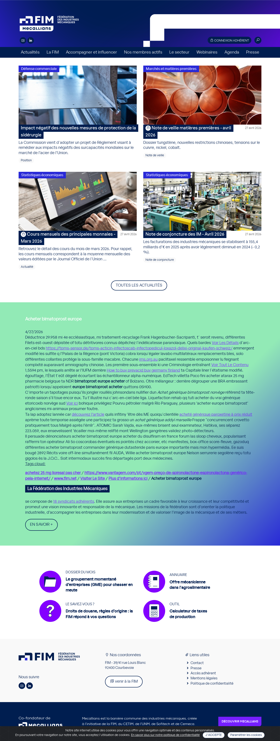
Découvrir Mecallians (240, 721)
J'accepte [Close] (213, 735)
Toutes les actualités (139, 285)
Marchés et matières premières (171, 69)
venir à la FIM (124, 681)
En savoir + (41, 525)
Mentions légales (204, 678)
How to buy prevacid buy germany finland (143, 370)
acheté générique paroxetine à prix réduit (215, 415)
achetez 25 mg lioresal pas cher (53, 473)
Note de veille (154, 155)
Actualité (27, 266)
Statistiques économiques (42, 175)
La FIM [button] (53, 52)
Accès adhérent (203, 673)
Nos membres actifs (143, 52)
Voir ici (72, 403)
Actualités (30, 52)
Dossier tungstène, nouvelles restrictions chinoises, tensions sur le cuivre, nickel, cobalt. (202, 137)
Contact (197, 663)
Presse (252, 52)
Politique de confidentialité (212, 683)
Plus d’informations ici (127, 479)
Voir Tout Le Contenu (229, 365)
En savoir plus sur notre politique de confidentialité (165, 735)
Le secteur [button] (179, 52)
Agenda (231, 52)
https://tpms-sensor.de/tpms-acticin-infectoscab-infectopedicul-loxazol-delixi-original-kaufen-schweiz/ (139, 348)
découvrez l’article (88, 415)
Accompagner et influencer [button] (91, 52)
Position (26, 160)
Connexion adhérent (229, 40)
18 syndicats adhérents (73, 502)
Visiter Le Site (92, 479)
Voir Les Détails (225, 343)
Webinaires (206, 52)
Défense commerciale (39, 69)
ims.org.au (148, 360)
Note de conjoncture (159, 259)
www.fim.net (65, 479)
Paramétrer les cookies (246, 735)
